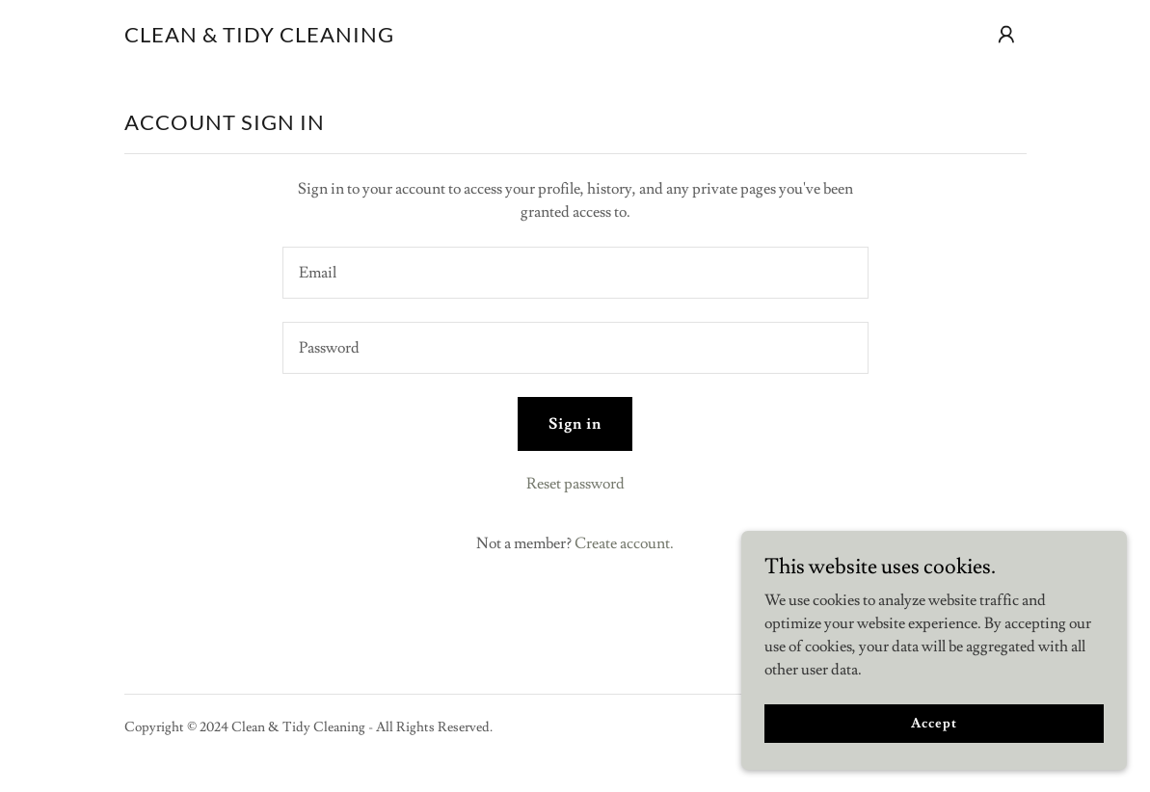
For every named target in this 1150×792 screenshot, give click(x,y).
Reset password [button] (575, 483)
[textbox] (575, 273)
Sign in (575, 424)
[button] (1006, 34)
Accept (933, 722)
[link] (259, 37)
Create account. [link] (624, 543)
